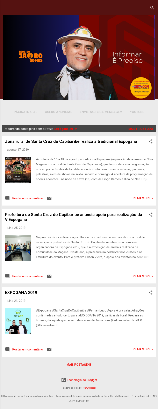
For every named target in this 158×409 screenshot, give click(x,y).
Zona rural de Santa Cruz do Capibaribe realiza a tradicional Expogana (71, 141)
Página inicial (25, 112)
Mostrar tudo (140, 129)
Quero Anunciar (58, 112)
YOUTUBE (137, 112)
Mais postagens (79, 364)
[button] (150, 142)
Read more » (143, 198)
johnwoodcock (89, 388)
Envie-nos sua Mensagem (101, 112)
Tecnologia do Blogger (79, 380)
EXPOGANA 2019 (21, 292)
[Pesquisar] (152, 8)
